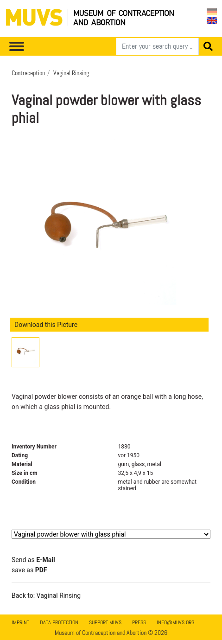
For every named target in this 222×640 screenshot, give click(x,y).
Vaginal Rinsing (71, 73)
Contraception (28, 73)
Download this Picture (45, 324)
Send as (33, 559)
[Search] (157, 46)
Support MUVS (105, 622)
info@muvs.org (175, 622)
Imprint (20, 622)
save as (29, 570)
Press (139, 622)
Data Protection (59, 622)
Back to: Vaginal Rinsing (46, 595)
